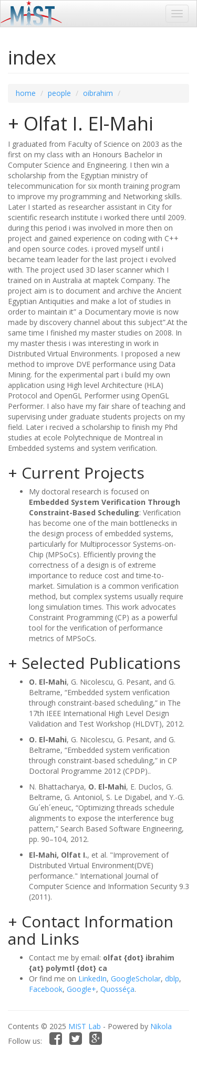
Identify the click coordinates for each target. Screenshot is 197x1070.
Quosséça (117, 989)
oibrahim (98, 93)
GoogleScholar (136, 978)
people (59, 93)
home (26, 93)
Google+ (81, 989)
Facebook (46, 989)
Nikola (161, 1026)
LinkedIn (92, 978)
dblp (172, 978)
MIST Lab (84, 1026)
